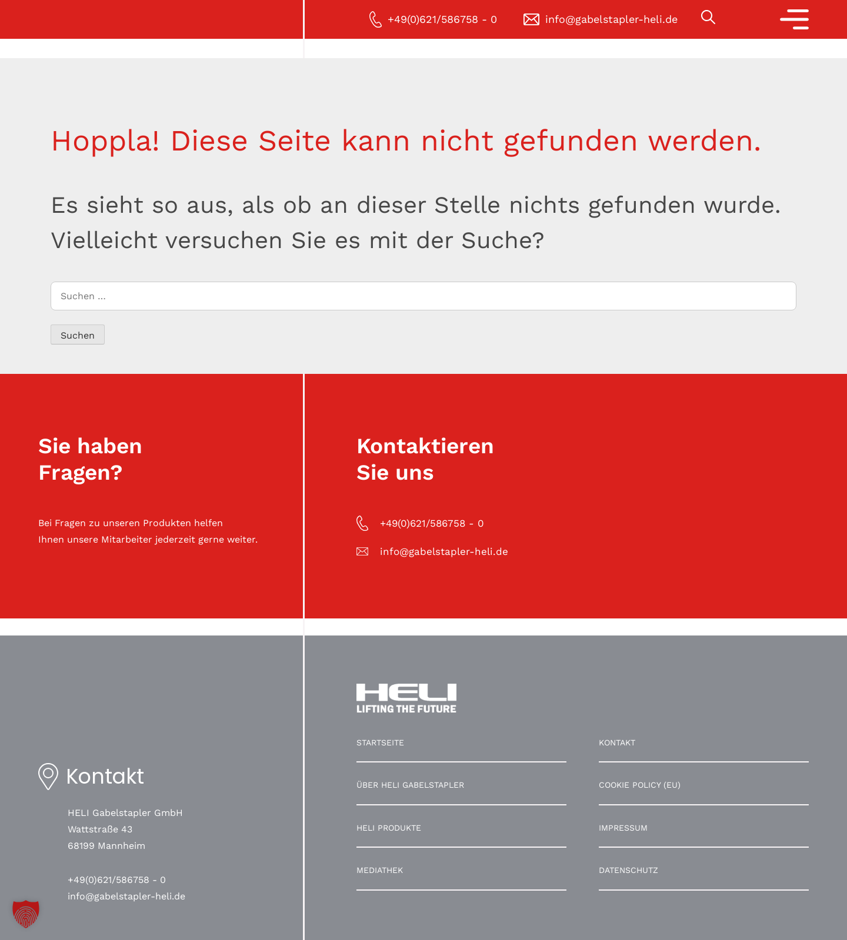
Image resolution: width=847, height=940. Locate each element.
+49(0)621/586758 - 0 (117, 879)
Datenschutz (628, 870)
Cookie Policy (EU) (640, 785)
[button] (26, 914)
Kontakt (617, 742)
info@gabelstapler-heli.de (126, 896)
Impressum (623, 827)
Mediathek (379, 870)
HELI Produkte (388, 827)
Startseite (380, 742)
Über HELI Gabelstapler (410, 785)
